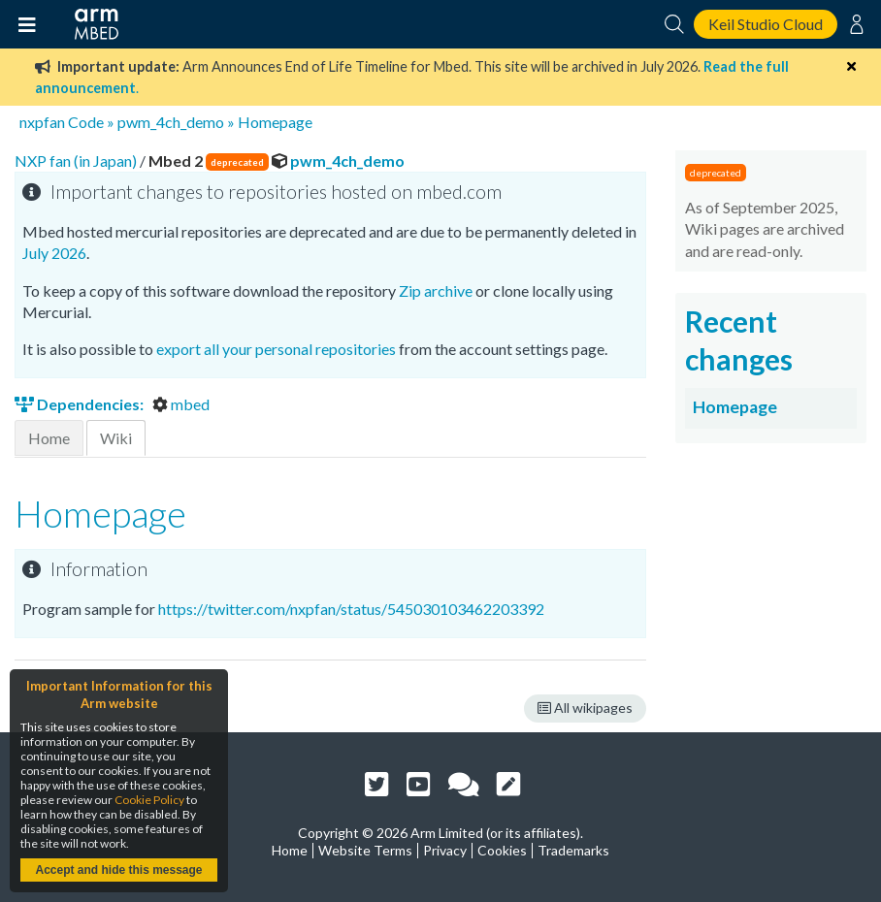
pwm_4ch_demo (170, 122)
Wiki (116, 438)
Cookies (502, 850)
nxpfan (42, 122)
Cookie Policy (149, 799)
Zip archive (436, 290)
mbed (181, 404)
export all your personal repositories (276, 348)
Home (49, 438)
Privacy (445, 850)
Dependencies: (81, 404)
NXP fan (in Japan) (77, 160)
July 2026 (54, 252)
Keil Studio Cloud (765, 24)
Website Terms (365, 850)
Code (86, 122)
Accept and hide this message (118, 870)
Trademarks (573, 850)
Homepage (275, 122)
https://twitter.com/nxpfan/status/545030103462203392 (351, 608)
